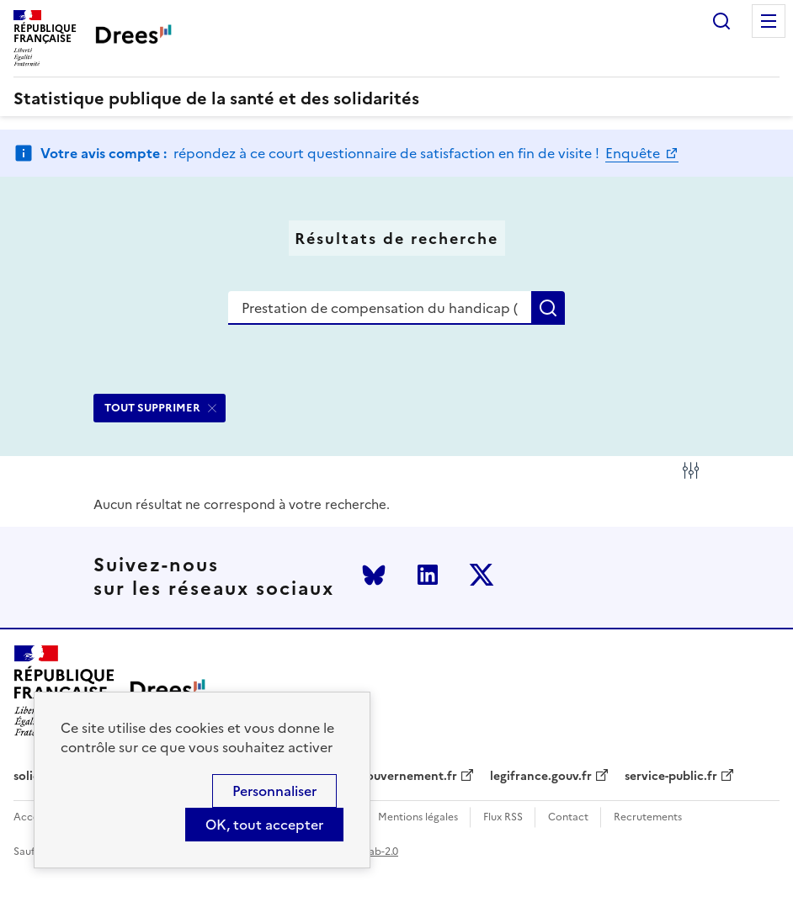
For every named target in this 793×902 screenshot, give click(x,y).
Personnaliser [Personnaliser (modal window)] (274, 791)
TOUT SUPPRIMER (152, 408)
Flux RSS (503, 817)
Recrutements (648, 817)
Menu (768, 21)
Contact (568, 817)
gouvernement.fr (408, 776)
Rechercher (721, 21)
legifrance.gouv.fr (541, 776)
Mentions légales (418, 817)
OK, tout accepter (264, 824)
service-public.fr (671, 776)
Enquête (634, 153)
